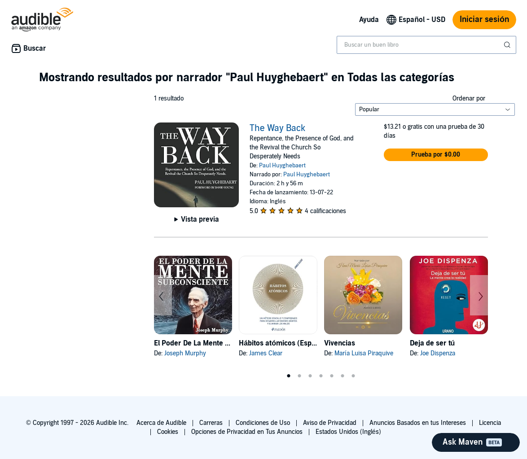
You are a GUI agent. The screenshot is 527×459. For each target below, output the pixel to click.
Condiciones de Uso (263, 423)
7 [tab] (353, 376)
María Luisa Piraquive (363, 353)
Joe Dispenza (437, 353)
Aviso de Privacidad (329, 423)
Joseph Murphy (185, 353)
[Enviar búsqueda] (508, 45)
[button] (436, 155)
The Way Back (277, 128)
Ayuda (369, 19)
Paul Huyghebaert (282, 165)
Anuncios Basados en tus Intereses (417, 423)
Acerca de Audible (161, 423)
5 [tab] (331, 376)
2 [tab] (299, 376)
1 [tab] (288, 376)
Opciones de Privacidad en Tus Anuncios (247, 432)
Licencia (490, 423)
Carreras (211, 423)
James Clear (265, 353)
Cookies (167, 432)
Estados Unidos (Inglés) (348, 432)
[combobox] (426, 45)
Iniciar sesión (484, 19)
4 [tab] (320, 376)
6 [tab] (342, 376)
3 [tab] (310, 376)
